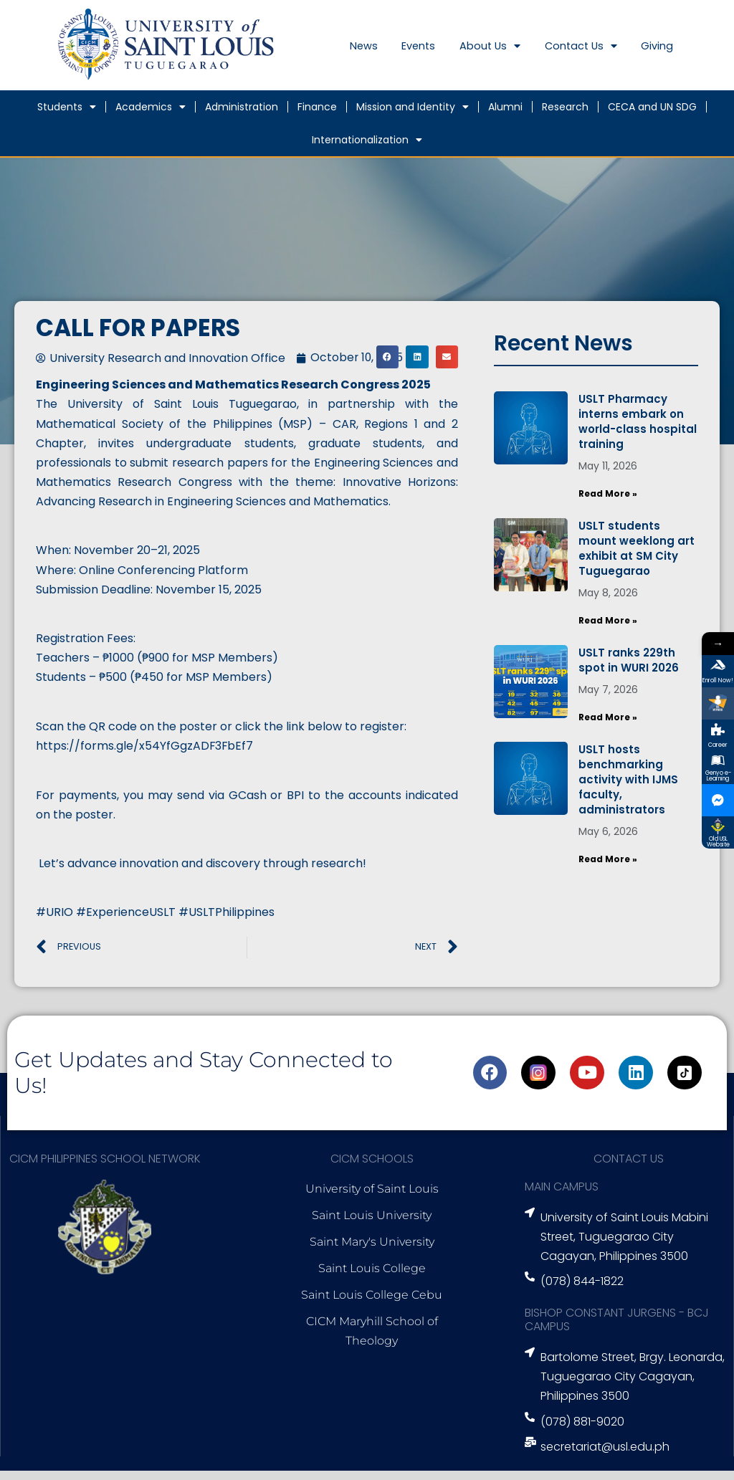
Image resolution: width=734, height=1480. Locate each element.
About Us (510, 52)
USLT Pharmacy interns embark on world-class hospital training (637, 431)
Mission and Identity (412, 117)
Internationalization (367, 150)
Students (66, 117)
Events (430, 52)
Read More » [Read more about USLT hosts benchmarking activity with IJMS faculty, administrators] (607, 867)
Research (565, 117)
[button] (387, 366)
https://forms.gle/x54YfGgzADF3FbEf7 (145, 756)
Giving (695, 52)
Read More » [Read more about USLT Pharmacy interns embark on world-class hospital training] (607, 503)
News (367, 52)
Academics (150, 117)
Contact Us (610, 52)
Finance (317, 117)
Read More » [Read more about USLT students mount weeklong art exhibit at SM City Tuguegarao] (607, 630)
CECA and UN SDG (652, 117)
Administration (241, 117)
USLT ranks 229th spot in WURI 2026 (628, 669)
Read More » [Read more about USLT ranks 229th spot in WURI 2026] (607, 726)
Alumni (505, 117)
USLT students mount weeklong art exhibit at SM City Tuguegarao (636, 557)
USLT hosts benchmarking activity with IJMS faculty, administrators (628, 788)
